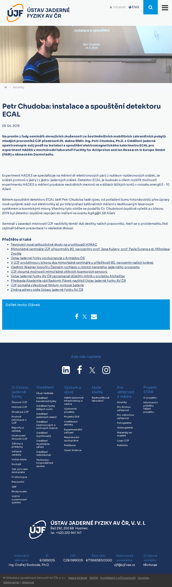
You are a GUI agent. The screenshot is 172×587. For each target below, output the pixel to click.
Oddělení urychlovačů (43, 434)
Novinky (18, 87)
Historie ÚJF (19, 406)
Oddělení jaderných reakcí (46, 415)
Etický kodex (19, 491)
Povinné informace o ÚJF (19, 419)
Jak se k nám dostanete (20, 471)
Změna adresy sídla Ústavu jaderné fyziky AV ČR (47, 290)
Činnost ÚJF (19, 402)
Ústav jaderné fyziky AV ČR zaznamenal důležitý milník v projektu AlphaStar (68, 276)
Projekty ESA (71, 416)
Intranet (119, 7)
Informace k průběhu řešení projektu (150, 407)
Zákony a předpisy (17, 445)
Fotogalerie (124, 422)
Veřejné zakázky (16, 453)
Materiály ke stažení (124, 434)
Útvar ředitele (44, 393)
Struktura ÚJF (20, 411)
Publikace (70, 445)
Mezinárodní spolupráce (71, 439)
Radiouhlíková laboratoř (100, 399)
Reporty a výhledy (18, 429)
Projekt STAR (150, 389)
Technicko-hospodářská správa (44, 463)
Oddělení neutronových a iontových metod (47, 425)
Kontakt (16, 464)
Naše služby (97, 389)
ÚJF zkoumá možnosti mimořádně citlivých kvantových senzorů (59, 272)
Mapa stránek (77, 578)
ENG (135, 7)
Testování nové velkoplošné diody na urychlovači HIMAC (54, 245)
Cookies (143, 578)
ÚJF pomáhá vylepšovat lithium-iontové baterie (47, 285)
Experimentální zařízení (73, 431)
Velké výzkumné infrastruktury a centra (73, 400)
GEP (14, 486)
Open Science (72, 450)
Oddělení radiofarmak (43, 453)
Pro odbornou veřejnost (125, 416)
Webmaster (11, 582)
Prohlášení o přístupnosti (118, 578)
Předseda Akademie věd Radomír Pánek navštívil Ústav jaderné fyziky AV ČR (68, 281)
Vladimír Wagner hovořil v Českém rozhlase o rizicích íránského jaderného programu (75, 267)
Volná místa (19, 459)
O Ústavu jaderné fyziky (20, 392)
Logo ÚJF (123, 440)
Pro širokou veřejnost (124, 408)
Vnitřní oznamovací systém (19, 499)
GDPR (93, 578)
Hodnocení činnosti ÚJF (19, 437)
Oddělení (44, 387)
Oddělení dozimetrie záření (43, 443)
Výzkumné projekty (70, 410)
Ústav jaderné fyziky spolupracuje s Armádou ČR (48, 258)
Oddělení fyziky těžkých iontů (45, 407)
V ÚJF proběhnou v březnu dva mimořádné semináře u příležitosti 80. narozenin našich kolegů (82, 263)
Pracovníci (18, 481)
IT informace (19, 477)
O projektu (150, 397)
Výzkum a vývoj (72, 389)
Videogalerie (125, 427)
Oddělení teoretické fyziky (46, 399)
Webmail (28, 582)
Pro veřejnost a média (125, 392)
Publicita (122, 445)
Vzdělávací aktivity (70, 423)
